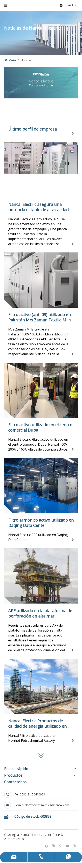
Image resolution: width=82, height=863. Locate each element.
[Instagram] (74, 845)
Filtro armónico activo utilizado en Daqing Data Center (41, 522)
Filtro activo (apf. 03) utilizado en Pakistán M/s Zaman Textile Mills (39, 317)
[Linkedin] (53, 845)
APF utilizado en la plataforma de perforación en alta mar (40, 613)
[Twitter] (60, 845)
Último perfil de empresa (32, 129)
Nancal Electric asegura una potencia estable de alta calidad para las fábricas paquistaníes (38, 210)
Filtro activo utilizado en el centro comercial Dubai (40, 427)
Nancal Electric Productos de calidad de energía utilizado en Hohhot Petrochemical (37, 726)
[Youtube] (67, 845)
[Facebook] (46, 845)
